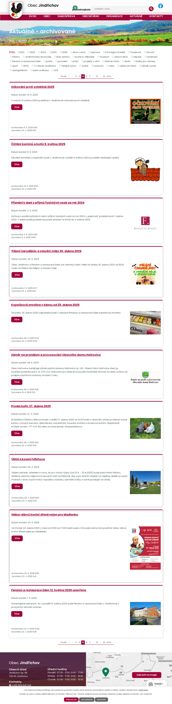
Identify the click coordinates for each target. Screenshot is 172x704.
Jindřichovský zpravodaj (38, 56)
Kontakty (156, 16)
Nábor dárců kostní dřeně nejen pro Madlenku (45, 515)
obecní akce (121, 56)
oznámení (152, 56)
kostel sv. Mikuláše (84, 56)
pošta (49, 61)
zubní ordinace (41, 70)
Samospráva (66, 16)
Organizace (114, 16)
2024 (43, 52)
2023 (32, 52)
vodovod (98, 65)
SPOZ (26, 65)
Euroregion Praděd (115, 52)
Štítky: (12, 51)
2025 (54, 52)
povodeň (62, 61)
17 (90, 76)
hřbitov (16, 56)
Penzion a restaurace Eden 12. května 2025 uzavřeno (48, 590)
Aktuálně (136, 16)
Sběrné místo (112, 61)
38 (104, 76)
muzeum (104, 56)
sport (15, 65)
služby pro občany (145, 61)
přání (75, 61)
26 (97, 76)
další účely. (143, 690)
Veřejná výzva (68, 65)
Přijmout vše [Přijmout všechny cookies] (70, 699)
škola (127, 61)
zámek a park (148, 65)
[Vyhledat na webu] (135, 6)
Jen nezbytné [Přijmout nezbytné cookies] (87, 699)
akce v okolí (79, 52)
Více (17, 107)
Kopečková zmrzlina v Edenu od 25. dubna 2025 (45, 305)
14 (79, 76)
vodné (85, 65)
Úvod (32, 16)
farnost (150, 52)
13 (76, 76)
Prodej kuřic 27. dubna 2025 (31, 406)
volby (111, 65)
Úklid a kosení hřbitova (28, 459)
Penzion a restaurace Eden (26, 61)
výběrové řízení (128, 65)
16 (86, 76)
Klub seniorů (63, 56)
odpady (137, 56)
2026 (64, 52)
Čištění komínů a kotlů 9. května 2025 (38, 144)
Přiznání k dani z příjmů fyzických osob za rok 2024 (47, 203)
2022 (22, 52)
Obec (47, 16)
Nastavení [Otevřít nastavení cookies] (102, 699)
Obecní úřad (90, 16)
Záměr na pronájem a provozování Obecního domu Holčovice (56, 355)
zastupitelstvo (19, 70)
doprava (95, 52)
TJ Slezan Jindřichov (45, 65)
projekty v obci (92, 61)
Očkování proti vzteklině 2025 (32, 87)
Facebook (136, 52)
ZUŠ (56, 70)
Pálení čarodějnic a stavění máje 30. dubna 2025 (46, 251)
